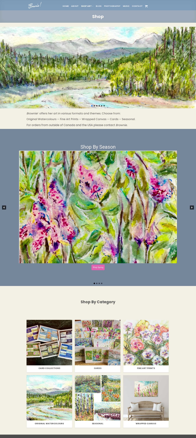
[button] (146, 6)
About (75, 6)
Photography (112, 6)
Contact (137, 6)
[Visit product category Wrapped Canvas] (146, 401)
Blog (99, 6)
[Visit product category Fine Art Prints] (146, 346)
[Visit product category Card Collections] (49, 346)
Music (126, 6)
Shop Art (87, 6)
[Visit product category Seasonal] (97, 401)
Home (66, 6)
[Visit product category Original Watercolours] (49, 401)
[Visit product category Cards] (97, 346)
